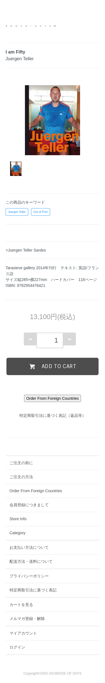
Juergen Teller (17, 211)
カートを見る (21, 604)
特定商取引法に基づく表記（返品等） (52, 415)
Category (17, 533)
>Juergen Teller (19, 250)
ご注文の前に (21, 463)
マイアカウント (23, 633)
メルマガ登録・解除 (27, 618)
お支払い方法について (29, 547)
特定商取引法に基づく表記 (33, 590)
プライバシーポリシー (29, 576)
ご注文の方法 (21, 477)
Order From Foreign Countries (36, 491)
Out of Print (41, 211)
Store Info (18, 519)
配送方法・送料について (31, 561)
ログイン (17, 647)
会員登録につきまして (29, 505)
